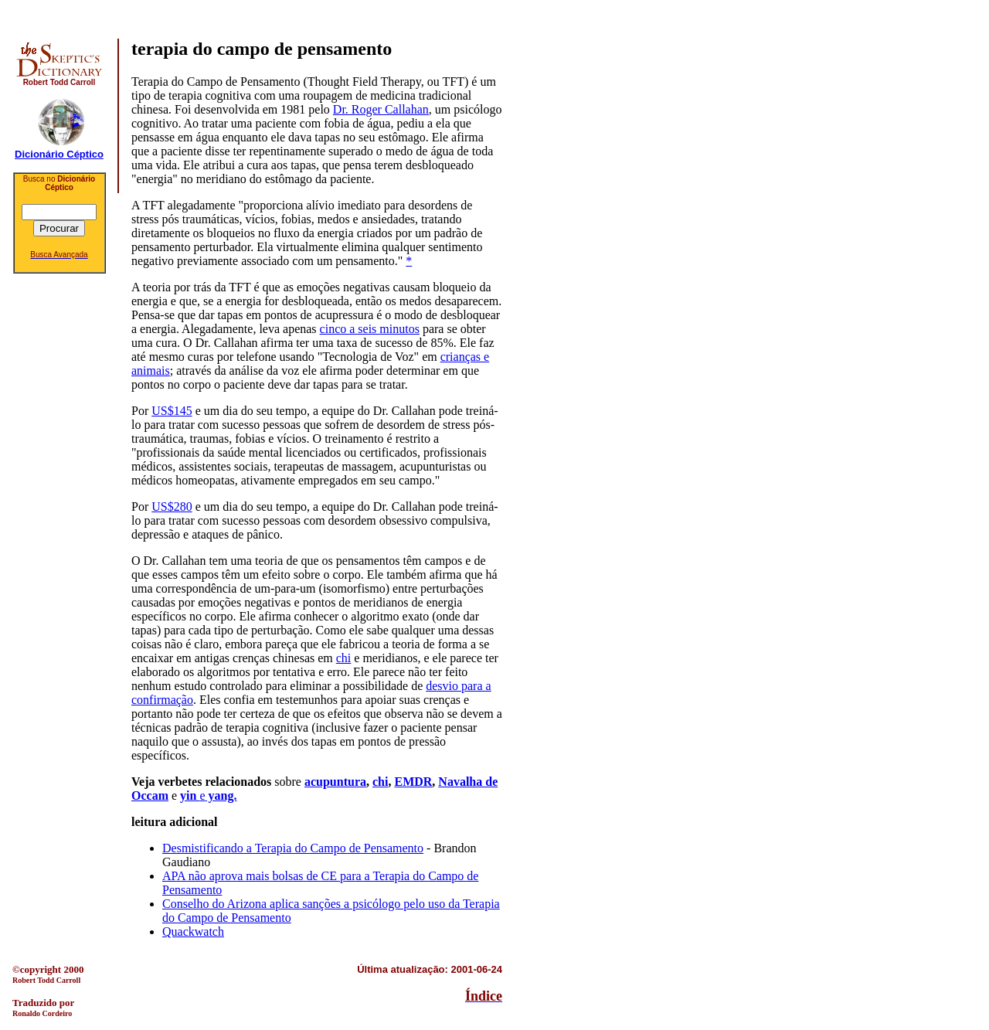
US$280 (171, 506)
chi (344, 658)
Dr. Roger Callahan (381, 109)
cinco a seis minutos (370, 328)
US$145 (171, 410)
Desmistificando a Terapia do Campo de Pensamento (292, 848)
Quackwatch (193, 931)
